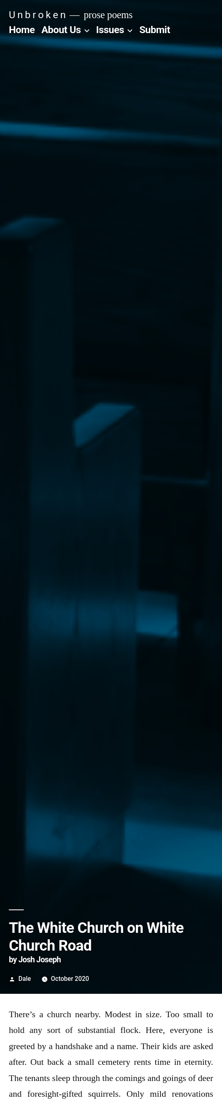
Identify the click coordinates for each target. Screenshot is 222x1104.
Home (22, 30)
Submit (154, 30)
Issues (110, 30)
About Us (61, 30)
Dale (24, 978)
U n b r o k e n (37, 15)
